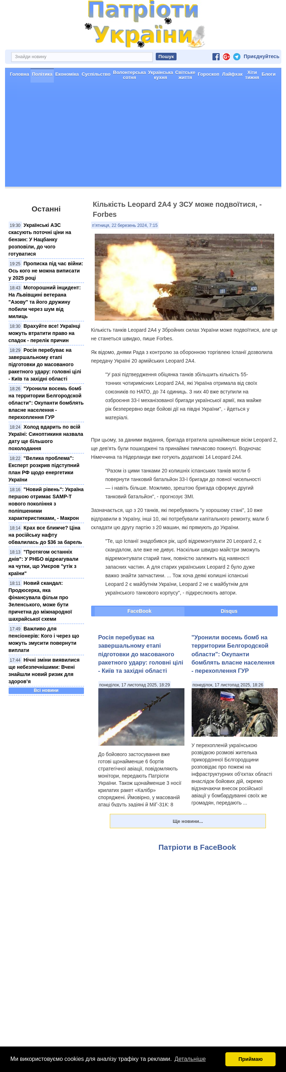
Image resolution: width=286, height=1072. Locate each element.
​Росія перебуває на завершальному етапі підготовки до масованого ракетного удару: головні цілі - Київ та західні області (45, 364)
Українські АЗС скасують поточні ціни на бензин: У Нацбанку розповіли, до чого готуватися (40, 239)
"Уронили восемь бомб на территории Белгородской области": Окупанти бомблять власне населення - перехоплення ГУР (46, 403)
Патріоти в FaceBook (197, 847)
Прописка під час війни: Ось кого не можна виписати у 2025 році (46, 271)
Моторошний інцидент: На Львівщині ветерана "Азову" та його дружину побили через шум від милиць (45, 302)
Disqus (229, 611)
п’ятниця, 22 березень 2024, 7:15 (125, 225)
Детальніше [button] (190, 1059)
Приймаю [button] (250, 1059)
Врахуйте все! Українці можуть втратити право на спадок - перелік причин (44, 333)
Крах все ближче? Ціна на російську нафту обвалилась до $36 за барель (45, 535)
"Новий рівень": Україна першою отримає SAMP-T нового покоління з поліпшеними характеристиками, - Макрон (46, 503)
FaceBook (139, 611)
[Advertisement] (143, 136)
